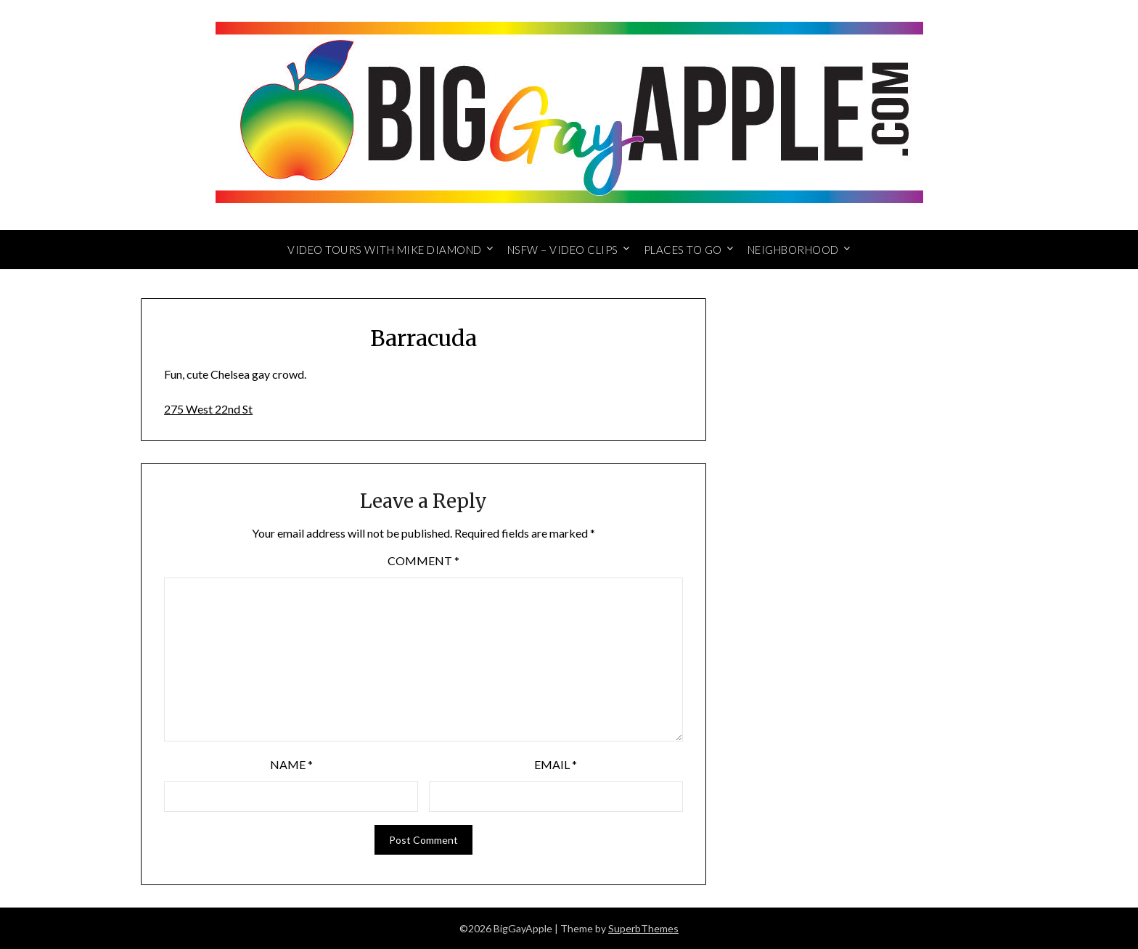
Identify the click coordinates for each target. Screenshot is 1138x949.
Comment (423, 560)
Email (555, 764)
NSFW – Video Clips (562, 249)
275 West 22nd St (208, 409)
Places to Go (683, 249)
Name (291, 764)
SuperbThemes (643, 928)
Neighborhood (793, 249)
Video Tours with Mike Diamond (384, 249)
